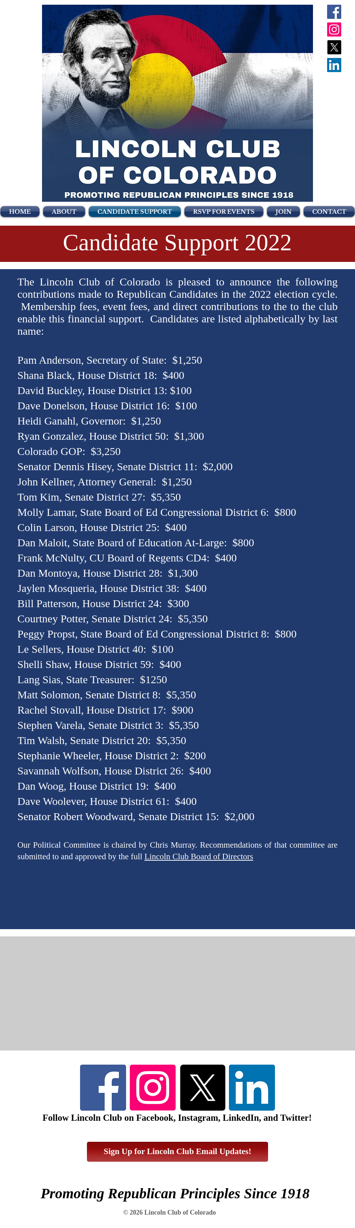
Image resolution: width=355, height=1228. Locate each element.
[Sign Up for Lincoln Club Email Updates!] (177, 1152)
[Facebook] (103, 1088)
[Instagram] (334, 29)
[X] (334, 47)
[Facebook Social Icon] (334, 12)
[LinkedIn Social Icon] (334, 65)
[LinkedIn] (252, 1088)
